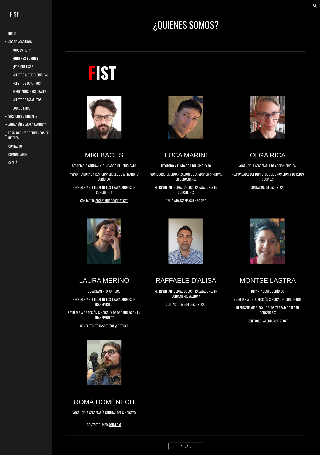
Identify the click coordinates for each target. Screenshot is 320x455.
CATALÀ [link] (12, 162)
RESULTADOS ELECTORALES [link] (29, 91)
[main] (186, 25)
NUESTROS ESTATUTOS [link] (26, 99)
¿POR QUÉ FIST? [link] (22, 66)
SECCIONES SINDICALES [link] (22, 116)
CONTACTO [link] (15, 146)
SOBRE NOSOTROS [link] (20, 41)
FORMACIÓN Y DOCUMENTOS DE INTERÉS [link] (28, 135)
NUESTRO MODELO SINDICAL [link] (30, 74)
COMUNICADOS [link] (17, 154)
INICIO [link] (12, 33)
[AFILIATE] (186, 446)
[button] (315, 6)
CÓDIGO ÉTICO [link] (21, 108)
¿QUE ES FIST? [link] (21, 50)
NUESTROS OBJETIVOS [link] (26, 83)
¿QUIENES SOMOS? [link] (25, 58)
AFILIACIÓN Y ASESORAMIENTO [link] (27, 124)
